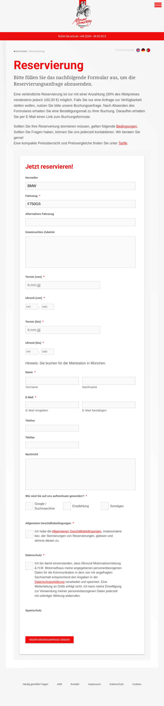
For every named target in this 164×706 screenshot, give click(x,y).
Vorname (32, 387)
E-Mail (30, 397)
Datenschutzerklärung (49, 582)
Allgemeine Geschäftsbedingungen (49, 523)
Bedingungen (126, 126)
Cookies (136, 684)
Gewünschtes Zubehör (40, 232)
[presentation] (55, 622)
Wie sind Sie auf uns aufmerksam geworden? (56, 496)
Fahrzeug (32, 195)
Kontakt (75, 684)
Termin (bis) (34, 321)
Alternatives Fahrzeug (39, 213)
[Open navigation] (158, 5)
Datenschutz (34, 555)
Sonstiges (117, 506)
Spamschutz (33, 610)
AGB (59, 684)
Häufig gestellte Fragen (35, 684)
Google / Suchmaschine (45, 506)
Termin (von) (34, 276)
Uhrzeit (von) (35, 298)
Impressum (94, 684)
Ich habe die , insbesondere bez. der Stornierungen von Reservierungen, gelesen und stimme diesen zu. (78, 536)
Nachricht (31, 454)
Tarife (123, 143)
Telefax (30, 437)
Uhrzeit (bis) (34, 342)
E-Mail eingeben (37, 410)
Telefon (30, 420)
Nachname (89, 387)
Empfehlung (80, 506)
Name (30, 372)
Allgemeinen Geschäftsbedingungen (77, 531)
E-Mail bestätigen (94, 410)
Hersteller (31, 177)
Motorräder (20, 51)
